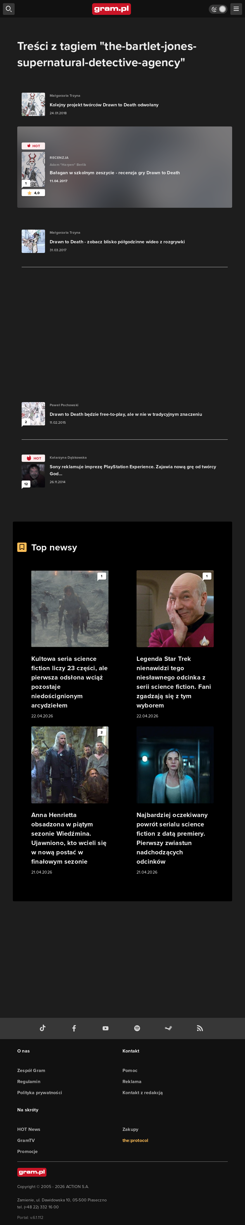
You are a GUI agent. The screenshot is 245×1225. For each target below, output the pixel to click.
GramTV (26, 1140)
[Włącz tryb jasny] (218, 9)
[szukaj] (9, 9)
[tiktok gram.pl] (44, 1028)
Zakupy (130, 1129)
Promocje (27, 1151)
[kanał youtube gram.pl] (106, 1028)
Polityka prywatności (39, 1092)
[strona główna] (112, 9)
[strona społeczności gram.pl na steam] (169, 1028)
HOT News (29, 1129)
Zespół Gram (31, 1070)
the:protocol (135, 1140)
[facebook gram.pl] (75, 1028)
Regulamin (28, 1081)
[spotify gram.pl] (138, 1028)
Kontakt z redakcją (143, 1092)
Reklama (132, 1081)
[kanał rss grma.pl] (201, 1028)
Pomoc (130, 1070)
